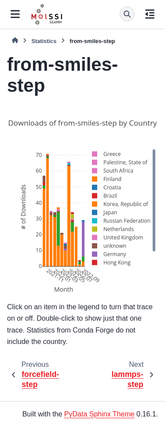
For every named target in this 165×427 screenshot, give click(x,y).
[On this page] (150, 14)
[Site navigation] (15, 14)
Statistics (43, 41)
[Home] (15, 40)
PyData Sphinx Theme (99, 414)
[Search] (127, 14)
